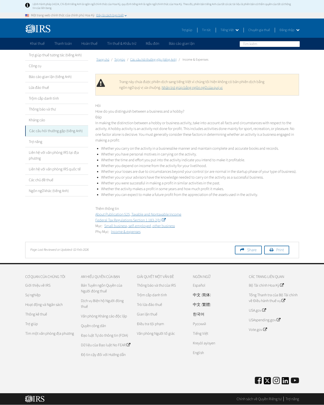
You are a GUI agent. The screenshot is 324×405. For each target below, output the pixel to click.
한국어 (198, 314)
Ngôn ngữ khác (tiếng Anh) (49, 190)
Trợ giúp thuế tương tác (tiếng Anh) (55, 55)
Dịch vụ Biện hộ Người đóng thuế (102, 303)
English (198, 352)
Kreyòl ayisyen (204, 343)
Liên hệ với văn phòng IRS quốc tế (55, 169)
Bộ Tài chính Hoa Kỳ (266, 285)
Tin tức (206, 30)
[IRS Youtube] (295, 381)
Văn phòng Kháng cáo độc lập (104, 316)
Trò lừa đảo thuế (149, 304)
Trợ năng (35, 141)
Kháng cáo (37, 120)
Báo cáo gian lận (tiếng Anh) (50, 76)
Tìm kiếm (296, 44)
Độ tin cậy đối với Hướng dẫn (103, 354)
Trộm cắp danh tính (44, 98)
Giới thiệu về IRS (37, 285)
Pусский (199, 324)
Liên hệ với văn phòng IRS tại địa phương (54, 155)
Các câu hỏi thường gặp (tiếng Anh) (56, 131)
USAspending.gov (264, 320)
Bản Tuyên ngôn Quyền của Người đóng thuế (101, 288)
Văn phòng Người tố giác (156, 333)
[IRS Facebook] (258, 381)
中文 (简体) (202, 295)
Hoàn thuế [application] (89, 43)
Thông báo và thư (42, 109)
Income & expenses (126, 231)
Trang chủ (102, 59)
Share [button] (252, 250)
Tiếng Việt (229, 30)
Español (199, 285)
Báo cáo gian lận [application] (182, 43)
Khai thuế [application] (37, 43)
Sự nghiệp (33, 295)
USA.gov (257, 310)
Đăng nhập (290, 30)
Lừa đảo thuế (39, 87)
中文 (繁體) (202, 304)
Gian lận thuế (147, 314)
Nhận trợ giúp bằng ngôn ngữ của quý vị (192, 87)
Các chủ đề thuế (41, 180)
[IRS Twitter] (267, 382)
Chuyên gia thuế (259, 30)
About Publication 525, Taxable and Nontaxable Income (138, 214)
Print (280, 250)
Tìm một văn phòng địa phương (49, 333)
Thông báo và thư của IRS (156, 285)
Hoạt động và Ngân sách (44, 304)
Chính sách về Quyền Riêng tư (259, 399)
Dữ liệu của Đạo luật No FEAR (105, 345)
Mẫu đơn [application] (152, 43)
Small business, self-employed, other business (139, 226)
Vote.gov (258, 329)
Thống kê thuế (36, 314)
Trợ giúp (187, 30)
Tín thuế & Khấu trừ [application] (121, 43)
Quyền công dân (93, 325)
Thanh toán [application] (63, 43)
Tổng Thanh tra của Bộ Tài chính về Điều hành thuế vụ (273, 297)
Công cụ (35, 66)
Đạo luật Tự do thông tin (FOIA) (104, 335)
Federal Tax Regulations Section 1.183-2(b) (130, 220)
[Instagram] (276, 381)
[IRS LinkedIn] (285, 382)
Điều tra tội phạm (150, 324)
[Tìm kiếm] (270, 44)
